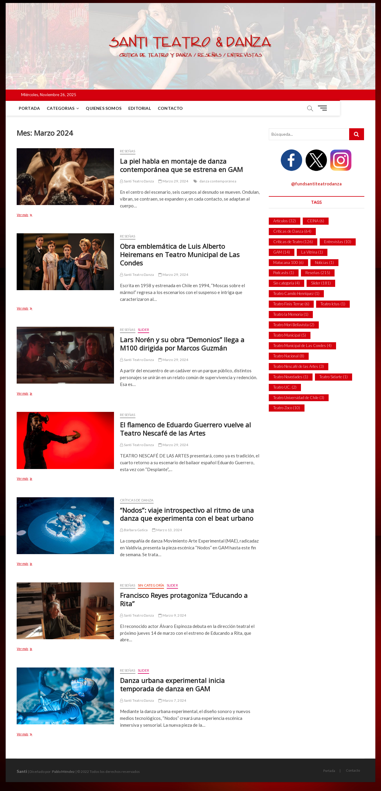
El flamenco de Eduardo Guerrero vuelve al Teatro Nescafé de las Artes (185, 428)
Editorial (140, 108)
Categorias (62, 108)
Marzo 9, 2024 (172, 615)
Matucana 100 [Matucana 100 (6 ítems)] (288, 262)
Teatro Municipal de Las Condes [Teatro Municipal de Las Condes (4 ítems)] (302, 345)
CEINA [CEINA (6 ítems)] (315, 220)
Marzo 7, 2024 (172, 700)
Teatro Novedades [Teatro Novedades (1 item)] (290, 376)
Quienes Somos (105, 108)
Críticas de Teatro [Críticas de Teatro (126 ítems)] (293, 241)
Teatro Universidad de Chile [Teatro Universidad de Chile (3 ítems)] (298, 397)
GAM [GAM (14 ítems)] (281, 252)
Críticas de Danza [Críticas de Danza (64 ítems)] (292, 231)
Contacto (171, 108)
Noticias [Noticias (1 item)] (324, 262)
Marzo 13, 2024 (167, 530)
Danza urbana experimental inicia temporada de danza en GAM (172, 684)
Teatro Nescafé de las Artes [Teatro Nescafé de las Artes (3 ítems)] (298, 366)
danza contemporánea (217, 181)
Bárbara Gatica (134, 530)
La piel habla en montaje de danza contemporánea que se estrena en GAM (181, 165)
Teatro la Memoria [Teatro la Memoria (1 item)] (290, 314)
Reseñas (127, 151)
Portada (30, 108)
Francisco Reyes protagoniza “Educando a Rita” (184, 599)
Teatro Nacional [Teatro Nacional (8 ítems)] (288, 356)
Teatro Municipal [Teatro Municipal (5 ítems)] (289, 335)
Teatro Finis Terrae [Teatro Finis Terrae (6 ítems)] (291, 303)
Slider (143, 329)
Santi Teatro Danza (137, 181)
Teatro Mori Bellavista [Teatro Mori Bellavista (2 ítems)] (293, 324)
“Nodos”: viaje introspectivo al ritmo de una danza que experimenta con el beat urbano (187, 514)
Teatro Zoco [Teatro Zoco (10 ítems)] (286, 407)
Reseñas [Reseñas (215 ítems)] (317, 272)
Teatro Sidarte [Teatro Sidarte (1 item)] (333, 376)
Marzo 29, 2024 (173, 181)
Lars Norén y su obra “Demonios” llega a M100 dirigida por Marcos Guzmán (182, 343)
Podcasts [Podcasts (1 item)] (283, 272)
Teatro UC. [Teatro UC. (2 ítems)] (284, 387)
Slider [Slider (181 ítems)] (321, 283)
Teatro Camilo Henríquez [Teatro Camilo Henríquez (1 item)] (296, 293)
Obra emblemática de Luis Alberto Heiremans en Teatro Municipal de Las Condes (180, 254)
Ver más (34, 215)
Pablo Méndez (63, 771)
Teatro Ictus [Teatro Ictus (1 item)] (333, 303)
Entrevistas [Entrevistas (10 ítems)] (337, 241)
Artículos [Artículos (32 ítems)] (284, 220)
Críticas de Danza (136, 500)
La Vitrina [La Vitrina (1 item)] (312, 252)
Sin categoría (151, 585)
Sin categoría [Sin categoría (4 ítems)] (286, 283)
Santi (22, 771)
